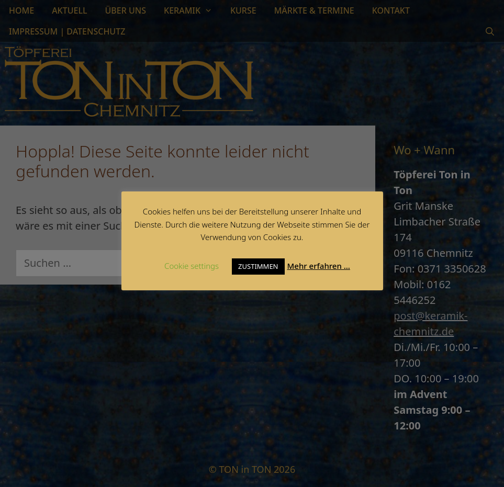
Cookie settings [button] (191, 266)
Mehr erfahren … (318, 266)
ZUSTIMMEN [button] (258, 266)
